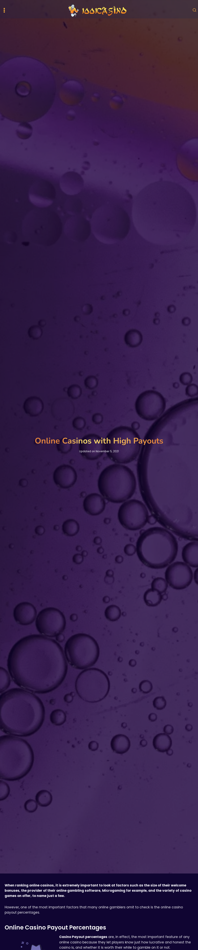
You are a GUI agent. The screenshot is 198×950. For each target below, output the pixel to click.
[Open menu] (4, 10)
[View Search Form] (194, 10)
